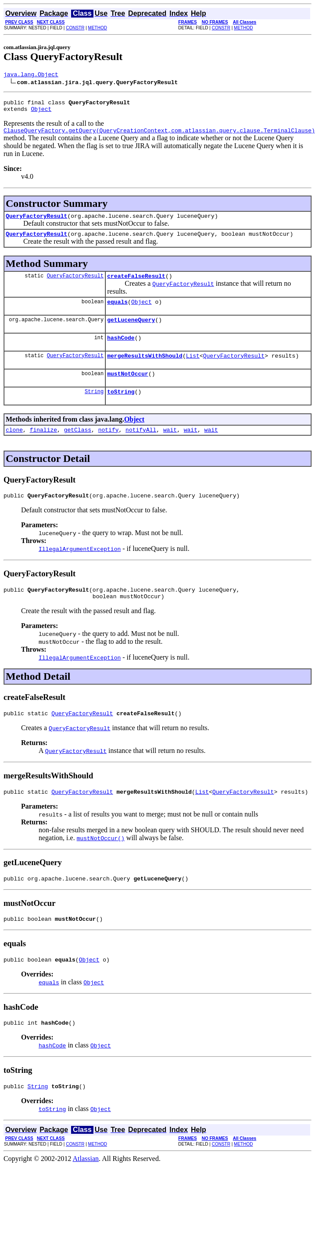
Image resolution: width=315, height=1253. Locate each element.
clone (14, 448)
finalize (43, 448)
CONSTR (75, 27)
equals (117, 312)
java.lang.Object (31, 75)
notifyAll (140, 448)
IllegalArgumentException (80, 568)
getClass (77, 448)
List (193, 370)
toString (120, 408)
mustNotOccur (127, 389)
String (94, 408)
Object (41, 113)
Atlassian (86, 1190)
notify (108, 448)
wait (170, 448)
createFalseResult (136, 285)
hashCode (120, 351)
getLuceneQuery (131, 331)
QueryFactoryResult (36, 222)
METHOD (97, 27)
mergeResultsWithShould (145, 370)
